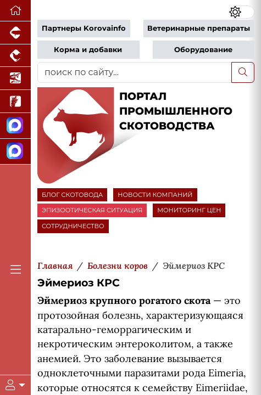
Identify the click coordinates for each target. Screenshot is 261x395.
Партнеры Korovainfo (84, 28)
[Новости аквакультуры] (15, 78)
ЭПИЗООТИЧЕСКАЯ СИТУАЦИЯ (92, 210)
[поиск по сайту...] (134, 72)
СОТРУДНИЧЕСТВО (73, 226)
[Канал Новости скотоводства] (15, 126)
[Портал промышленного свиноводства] (15, 32)
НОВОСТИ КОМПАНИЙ (155, 195)
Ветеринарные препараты (198, 28)
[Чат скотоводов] (15, 152)
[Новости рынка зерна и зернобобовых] (15, 101)
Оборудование (203, 50)
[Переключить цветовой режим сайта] (241, 12)
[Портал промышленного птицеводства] (15, 55)
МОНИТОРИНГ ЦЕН (189, 210)
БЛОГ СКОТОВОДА (72, 195)
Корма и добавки (88, 50)
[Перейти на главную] (15, 10)
